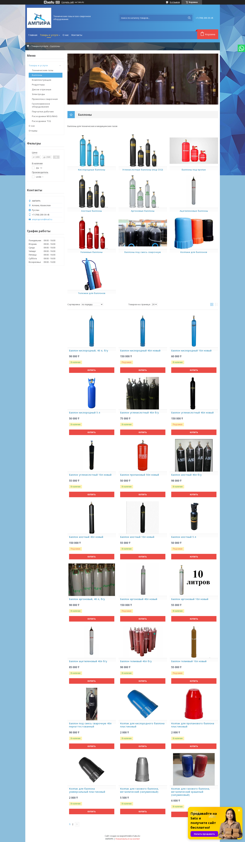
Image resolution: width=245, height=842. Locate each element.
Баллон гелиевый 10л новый (189, 661)
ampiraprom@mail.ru (42, 219)
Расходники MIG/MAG (45, 116)
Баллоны (37, 75)
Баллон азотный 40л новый (86, 537)
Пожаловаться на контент (127, 838)
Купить (92, 370)
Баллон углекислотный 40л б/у (139, 412)
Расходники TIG (41, 121)
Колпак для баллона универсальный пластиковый (87, 790)
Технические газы (42, 70)
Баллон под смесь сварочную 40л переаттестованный (90, 725)
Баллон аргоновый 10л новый (189, 599)
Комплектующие (41, 79)
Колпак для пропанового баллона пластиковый (192, 725)
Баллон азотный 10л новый (137, 537)
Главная (32, 35)
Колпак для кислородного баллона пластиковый (142, 725)
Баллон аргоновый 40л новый (138, 599)
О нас (66, 35)
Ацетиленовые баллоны (194, 210)
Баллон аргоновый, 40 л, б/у (87, 599)
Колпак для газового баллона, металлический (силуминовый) (139, 790)
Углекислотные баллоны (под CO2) (142, 169)
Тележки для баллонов (91, 293)
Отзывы (33, 130)
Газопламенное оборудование (41, 105)
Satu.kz (136, 835)
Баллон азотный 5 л (183, 537)
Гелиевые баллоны (92, 252)
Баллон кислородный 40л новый (140, 350)
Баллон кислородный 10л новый (191, 350)
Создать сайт (67, 2)
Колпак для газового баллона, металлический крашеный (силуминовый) (190, 791)
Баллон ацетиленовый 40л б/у (88, 661)
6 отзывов (175, 2)
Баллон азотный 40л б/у (186, 474)
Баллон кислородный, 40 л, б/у (88, 350)
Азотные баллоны (91, 210)
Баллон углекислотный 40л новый (192, 412)
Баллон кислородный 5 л (84, 412)
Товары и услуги (49, 35)
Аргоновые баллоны (143, 210)
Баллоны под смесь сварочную (143, 252)
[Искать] (189, 18)
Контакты (76, 35)
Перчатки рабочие (43, 111)
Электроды (38, 94)
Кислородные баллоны (91, 169)
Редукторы (38, 84)
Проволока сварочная (45, 99)
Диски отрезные (41, 89)
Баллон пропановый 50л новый (139, 474)
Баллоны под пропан (194, 169)
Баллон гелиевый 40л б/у (136, 661)
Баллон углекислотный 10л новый (90, 474)
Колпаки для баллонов (193, 252)
